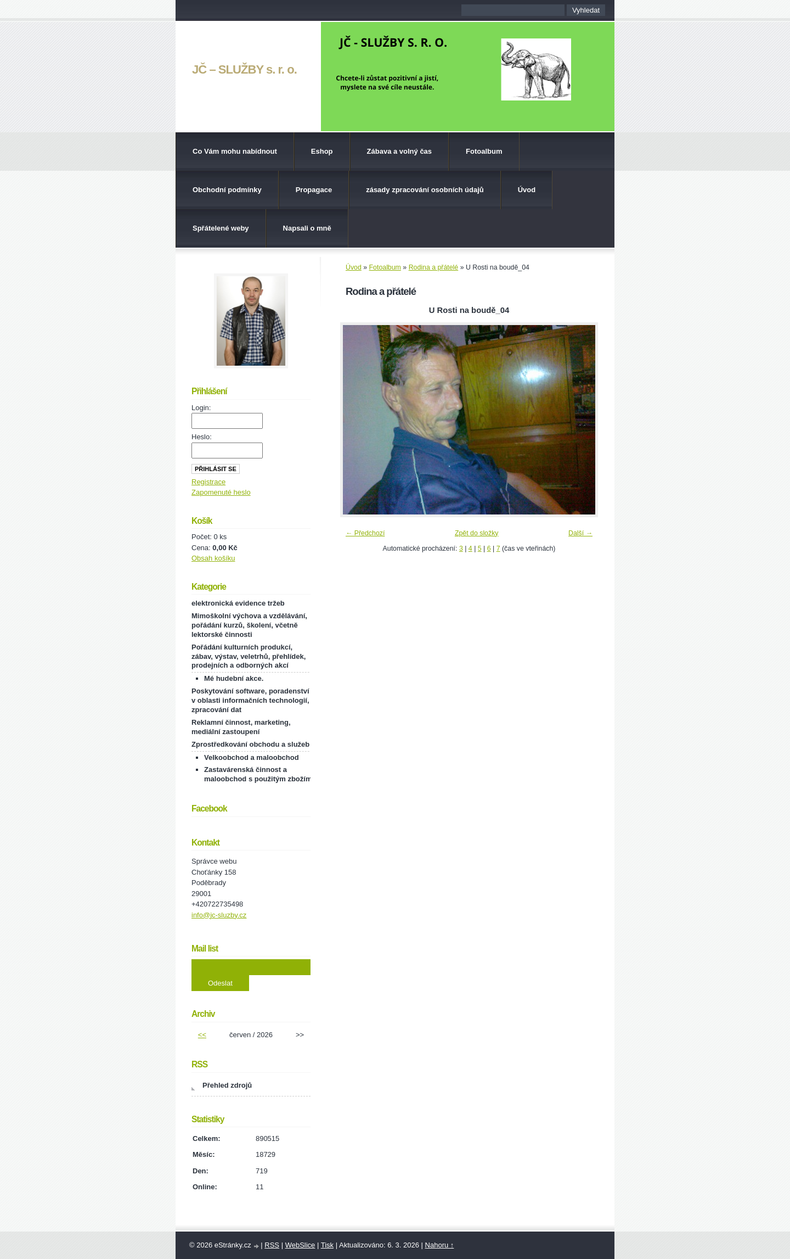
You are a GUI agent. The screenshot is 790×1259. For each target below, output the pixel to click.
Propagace (314, 190)
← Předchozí (365, 533)
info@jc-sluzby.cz (218, 915)
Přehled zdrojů (227, 1085)
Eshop (322, 151)
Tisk (327, 1245)
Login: (201, 408)
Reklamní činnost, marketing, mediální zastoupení (241, 727)
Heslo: (201, 437)
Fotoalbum (484, 151)
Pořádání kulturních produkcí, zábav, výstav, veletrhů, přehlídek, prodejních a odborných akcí (248, 656)
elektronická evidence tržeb (238, 603)
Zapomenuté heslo (221, 492)
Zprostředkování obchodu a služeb (250, 744)
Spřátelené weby (221, 228)
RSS (271, 1245)
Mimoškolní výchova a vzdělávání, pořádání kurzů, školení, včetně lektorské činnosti (249, 625)
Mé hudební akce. (233, 678)
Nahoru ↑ (439, 1245)
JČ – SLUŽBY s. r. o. (244, 69)
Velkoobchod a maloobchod (251, 757)
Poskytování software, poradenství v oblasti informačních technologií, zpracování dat (250, 700)
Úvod (527, 190)
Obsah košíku (213, 558)
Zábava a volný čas (399, 151)
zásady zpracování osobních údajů (425, 190)
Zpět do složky (477, 533)
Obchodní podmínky (227, 190)
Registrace (208, 482)
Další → (580, 533)
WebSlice (300, 1245)
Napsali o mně (307, 228)
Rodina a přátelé (434, 267)
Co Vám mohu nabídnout (235, 151)
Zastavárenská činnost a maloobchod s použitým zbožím (258, 774)
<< (202, 1035)
